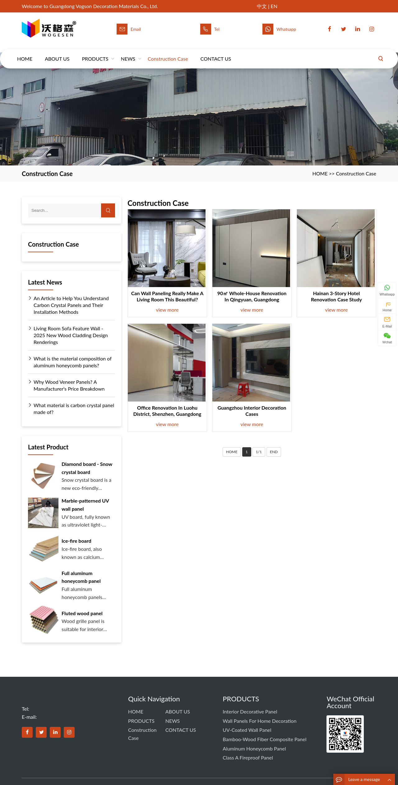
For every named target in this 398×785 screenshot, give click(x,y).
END (274, 451)
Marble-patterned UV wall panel (85, 505)
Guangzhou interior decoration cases (251, 411)
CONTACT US (216, 53)
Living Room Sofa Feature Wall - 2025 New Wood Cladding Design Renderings (68, 335)
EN (274, 6)
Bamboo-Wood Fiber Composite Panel (264, 739)
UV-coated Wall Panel (247, 730)
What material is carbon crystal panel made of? (71, 408)
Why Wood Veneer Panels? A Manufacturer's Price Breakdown (66, 385)
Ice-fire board (76, 541)
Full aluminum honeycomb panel (81, 577)
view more (167, 310)
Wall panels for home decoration (259, 721)
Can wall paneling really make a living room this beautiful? (167, 296)
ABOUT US (57, 53)
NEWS (128, 53)
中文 (262, 6)
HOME (24, 53)
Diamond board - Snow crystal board (87, 468)
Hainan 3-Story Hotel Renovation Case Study (336, 296)
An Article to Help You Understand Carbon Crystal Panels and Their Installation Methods (68, 305)
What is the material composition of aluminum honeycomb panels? (70, 361)
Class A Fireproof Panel (248, 757)
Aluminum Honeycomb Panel (254, 748)
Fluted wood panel (82, 613)
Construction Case (168, 53)
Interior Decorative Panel (250, 711)
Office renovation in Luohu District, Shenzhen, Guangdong (167, 411)
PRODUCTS (95, 53)
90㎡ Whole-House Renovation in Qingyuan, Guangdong (252, 296)
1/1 (259, 451)
